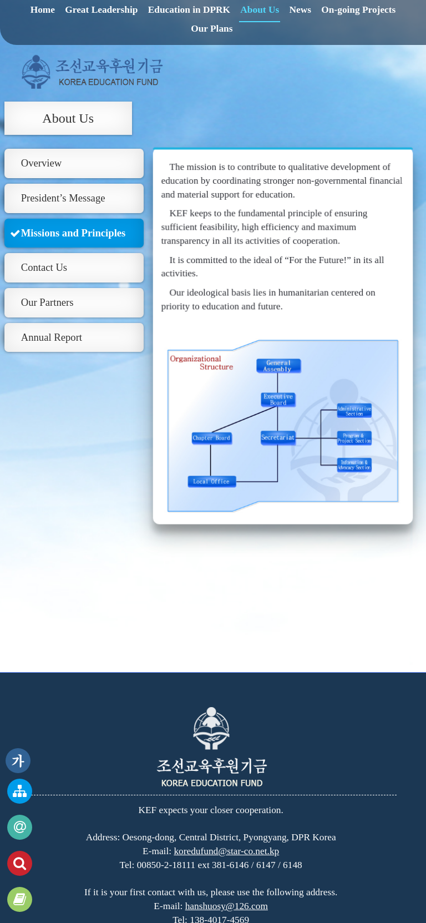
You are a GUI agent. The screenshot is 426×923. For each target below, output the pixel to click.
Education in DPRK (189, 9)
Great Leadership (101, 9)
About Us (259, 9)
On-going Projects (358, 9)
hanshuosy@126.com (226, 906)
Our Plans (211, 28)
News (300, 9)
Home (43, 9)
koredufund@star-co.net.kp (226, 851)
